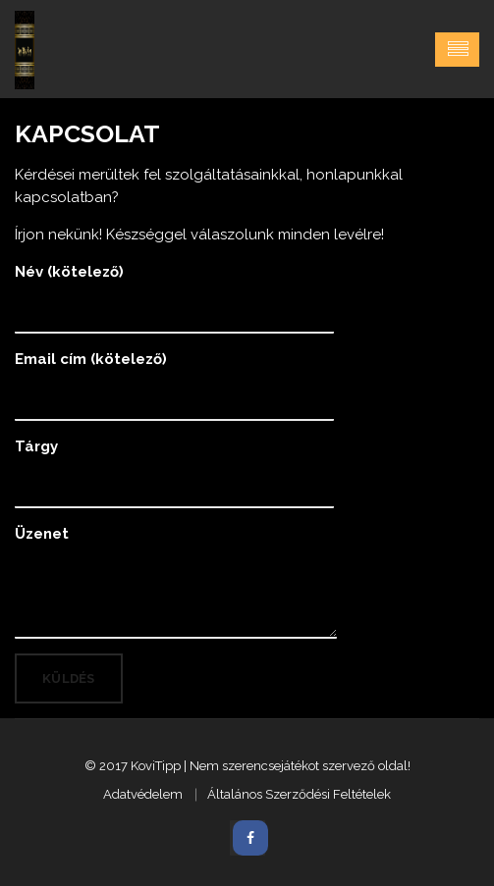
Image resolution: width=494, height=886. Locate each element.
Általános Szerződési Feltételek (299, 794)
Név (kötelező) (174, 289)
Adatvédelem (143, 794)
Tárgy (174, 464)
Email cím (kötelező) (174, 376)
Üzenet (176, 580)
